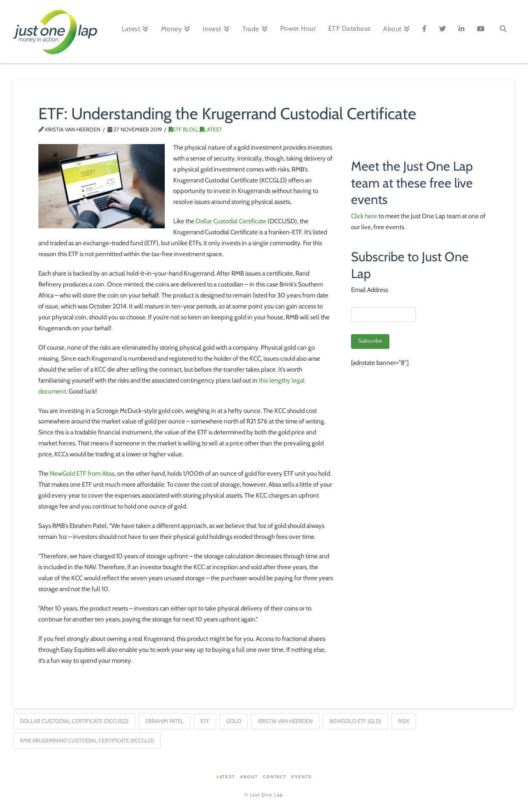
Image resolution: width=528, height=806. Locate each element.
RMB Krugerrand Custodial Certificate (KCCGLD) (87, 740)
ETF (205, 721)
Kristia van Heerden (285, 721)
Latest (211, 129)
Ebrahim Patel (164, 721)
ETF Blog (183, 129)
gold (233, 721)
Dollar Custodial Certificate (231, 221)
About (249, 776)
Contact (275, 776)
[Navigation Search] (503, 31)
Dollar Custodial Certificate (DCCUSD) (74, 721)
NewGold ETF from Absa (82, 473)
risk (403, 721)
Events (302, 776)
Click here (364, 216)
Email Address (369, 290)
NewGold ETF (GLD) (355, 721)
